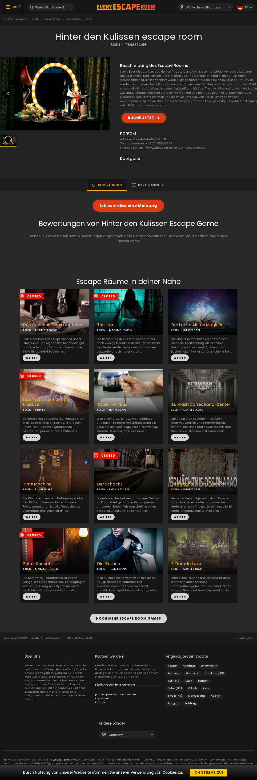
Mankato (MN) (214, 673)
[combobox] (205, 7)
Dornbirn (203, 681)
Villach (192, 688)
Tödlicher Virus (112, 404)
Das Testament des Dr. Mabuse (46, 402)
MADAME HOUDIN (120, 330)
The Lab (105, 324)
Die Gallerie (108, 563)
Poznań (172, 665)
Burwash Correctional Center (200, 404)
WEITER (31, 358)
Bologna (173, 703)
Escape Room (61, 759)
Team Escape (52, 19)
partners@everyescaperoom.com (115, 694)
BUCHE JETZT (141, 117)
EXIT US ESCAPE (119, 489)
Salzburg (190, 703)
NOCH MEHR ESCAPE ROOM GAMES (128, 618)
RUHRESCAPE (192, 330)
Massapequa (196, 696)
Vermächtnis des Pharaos (197, 484)
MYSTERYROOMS (46, 330)
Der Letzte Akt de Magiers (196, 324)
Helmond (173, 681)
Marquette (192, 673)
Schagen (189, 665)
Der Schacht (109, 484)
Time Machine (37, 484)
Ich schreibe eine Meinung (128, 205)
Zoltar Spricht (36, 563)
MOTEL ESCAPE (193, 409)
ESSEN (115, 45)
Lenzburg (174, 673)
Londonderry (209, 665)
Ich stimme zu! (208, 772)
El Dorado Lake (186, 563)
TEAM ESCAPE (136, 45)
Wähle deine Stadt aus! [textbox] (203, 7)
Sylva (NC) (175, 688)
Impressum (102, 698)
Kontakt (100, 702)
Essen (35, 19)
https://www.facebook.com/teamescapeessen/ (171, 148)
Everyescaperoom (15, 19)
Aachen (216, 696)
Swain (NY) (175, 696)
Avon (206, 688)
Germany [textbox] (115, 735)
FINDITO (40, 409)
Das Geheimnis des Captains (52, 324)
